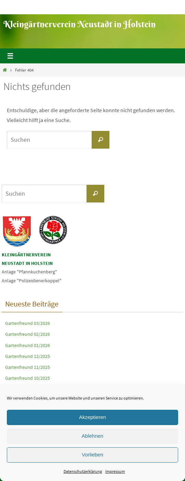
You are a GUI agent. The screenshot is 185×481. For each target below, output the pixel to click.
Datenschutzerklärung (83, 471)
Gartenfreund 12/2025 (27, 356)
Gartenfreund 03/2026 (27, 323)
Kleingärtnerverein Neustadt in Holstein (79, 24)
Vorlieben (92, 454)
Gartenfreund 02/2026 (27, 334)
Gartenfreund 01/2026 (27, 345)
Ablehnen (92, 436)
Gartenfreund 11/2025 (27, 367)
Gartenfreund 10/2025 (27, 378)
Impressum (115, 471)
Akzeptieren (92, 417)
